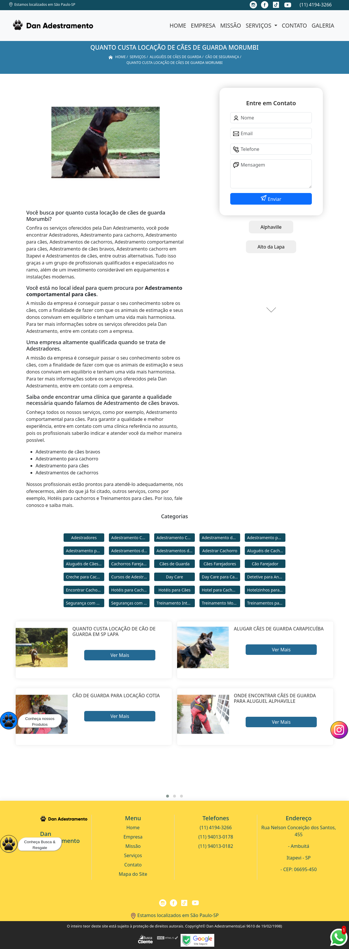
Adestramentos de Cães (175, 550)
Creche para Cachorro (85, 577)
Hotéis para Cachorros (130, 590)
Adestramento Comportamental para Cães (175, 537)
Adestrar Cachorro (219, 550)
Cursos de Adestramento (130, 577)
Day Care (174, 577)
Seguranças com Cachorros (130, 603)
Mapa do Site (133, 874)
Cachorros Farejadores (130, 563)
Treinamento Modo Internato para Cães (221, 603)
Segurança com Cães (85, 603)
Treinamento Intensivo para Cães (175, 603)
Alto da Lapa (271, 247)
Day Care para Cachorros (221, 577)
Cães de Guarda (174, 563)
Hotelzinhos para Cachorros (266, 590)
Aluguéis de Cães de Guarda (85, 563)
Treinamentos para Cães (266, 603)
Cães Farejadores (220, 563)
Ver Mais (119, 655)
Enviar (274, 199)
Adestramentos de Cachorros (130, 550)
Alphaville (271, 227)
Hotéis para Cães (175, 590)
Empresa (203, 25)
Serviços (259, 25)
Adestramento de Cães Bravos (221, 537)
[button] (167, 796)
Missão (230, 25)
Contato (294, 25)
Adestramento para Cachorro (266, 537)
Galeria (323, 25)
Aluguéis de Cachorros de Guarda (266, 550)
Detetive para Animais (266, 577)
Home (178, 25)
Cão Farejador (265, 563)
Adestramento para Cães (85, 550)
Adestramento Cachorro (130, 537)
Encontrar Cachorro (84, 590)
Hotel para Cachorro (221, 590)
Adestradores (84, 537)
